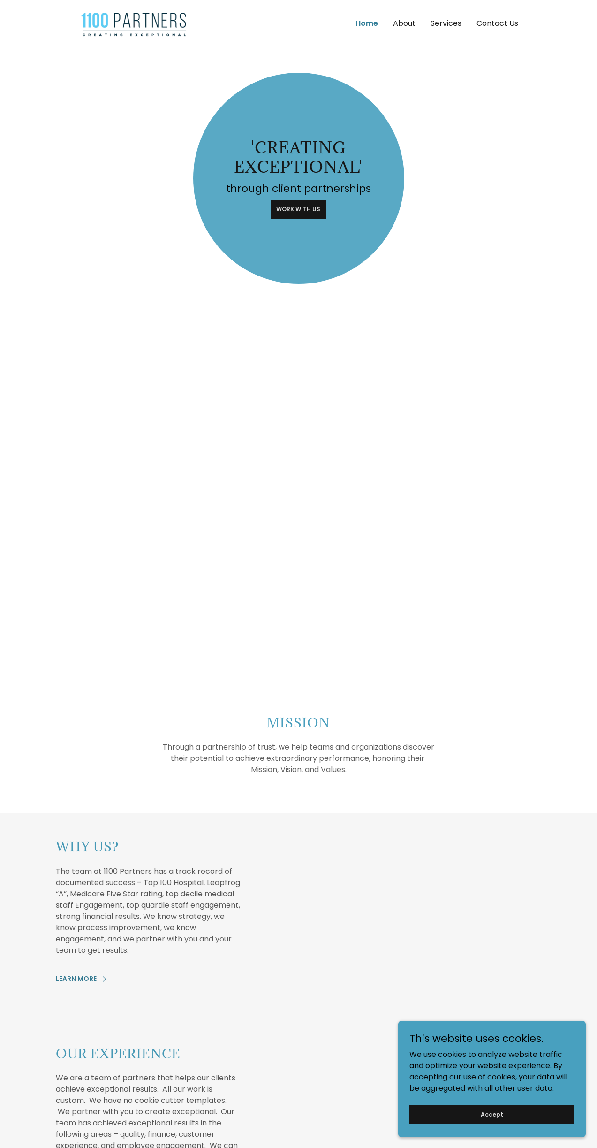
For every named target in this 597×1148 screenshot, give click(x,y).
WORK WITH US (298, 209)
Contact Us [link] (497, 23)
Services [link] (446, 23)
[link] (134, 22)
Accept (492, 1133)
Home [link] (366, 23)
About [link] (404, 23)
